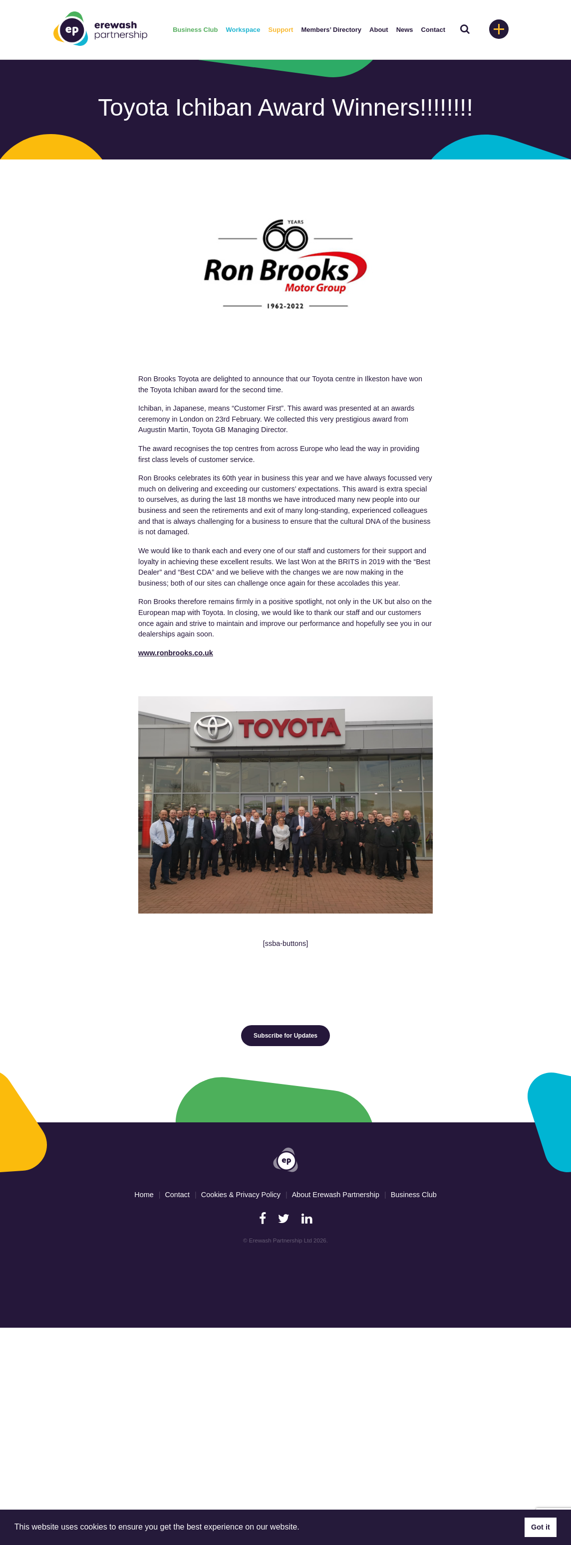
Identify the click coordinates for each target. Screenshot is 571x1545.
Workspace (243, 29)
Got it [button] (540, 1527)
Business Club (195, 29)
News (404, 29)
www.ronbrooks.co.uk (175, 653)
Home (143, 1195)
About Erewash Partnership (335, 1195)
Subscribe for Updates (285, 1035)
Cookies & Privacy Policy (241, 1195)
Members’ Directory (331, 29)
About (378, 29)
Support (281, 29)
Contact (433, 29)
